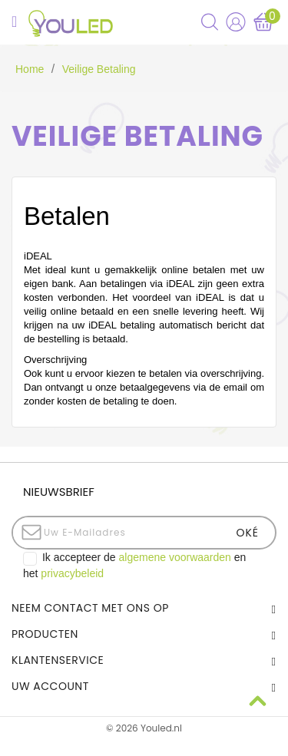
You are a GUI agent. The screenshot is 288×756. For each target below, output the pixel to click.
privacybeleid (72, 573)
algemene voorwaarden (175, 557)
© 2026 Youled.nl (144, 728)
